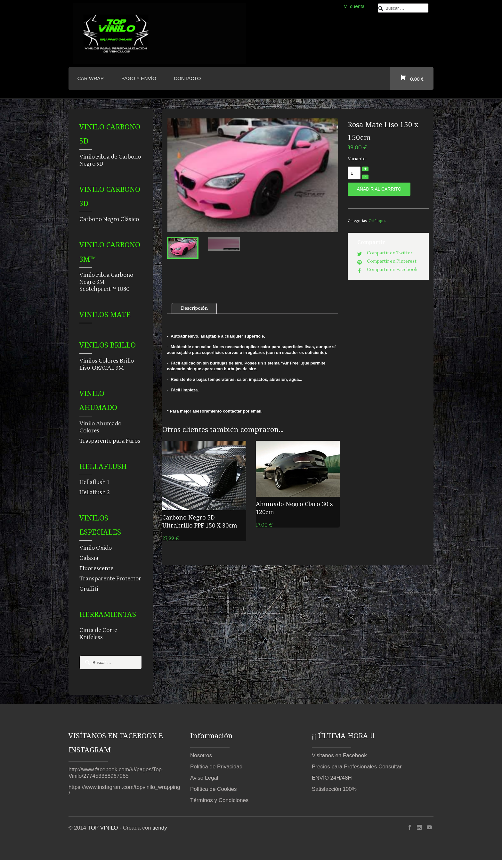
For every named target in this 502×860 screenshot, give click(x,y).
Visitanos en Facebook (339, 755)
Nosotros (201, 755)
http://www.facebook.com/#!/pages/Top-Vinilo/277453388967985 (116, 772)
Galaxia (88, 558)
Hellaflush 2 (94, 492)
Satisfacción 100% (334, 789)
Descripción (194, 308)
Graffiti (88, 589)
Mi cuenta (354, 6)
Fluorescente (96, 568)
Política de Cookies (213, 789)
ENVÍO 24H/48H (332, 778)
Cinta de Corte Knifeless (98, 634)
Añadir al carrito (379, 189)
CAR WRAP (90, 78)
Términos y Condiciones (219, 800)
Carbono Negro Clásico (109, 219)
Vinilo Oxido (95, 548)
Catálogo (376, 220)
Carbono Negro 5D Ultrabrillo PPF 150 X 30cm (199, 521)
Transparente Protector (110, 578)
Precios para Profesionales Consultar (357, 767)
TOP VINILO (103, 828)
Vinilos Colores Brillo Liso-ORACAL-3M (106, 364)
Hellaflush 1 (94, 482)
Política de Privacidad (216, 767)
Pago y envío (138, 78)
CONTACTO (187, 78)
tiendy (159, 828)
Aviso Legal (204, 778)
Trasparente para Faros (109, 441)
